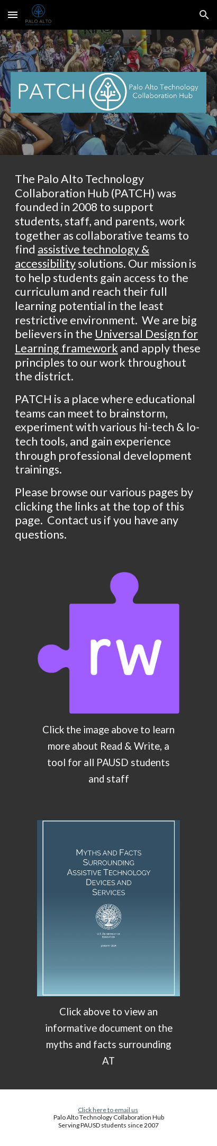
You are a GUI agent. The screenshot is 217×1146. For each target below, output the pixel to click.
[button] (12, 14)
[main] (108, 356)
